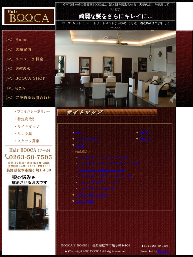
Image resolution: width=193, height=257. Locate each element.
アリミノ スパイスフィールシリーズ (104, 176)
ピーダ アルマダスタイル (96, 188)
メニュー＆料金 (86, 139)
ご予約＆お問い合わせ (91, 195)
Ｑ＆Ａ (79, 145)
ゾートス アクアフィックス (98, 182)
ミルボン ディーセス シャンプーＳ (103, 157)
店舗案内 (145, 132)
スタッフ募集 (84, 201)
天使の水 (145, 139)
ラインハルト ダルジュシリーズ (101, 170)
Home (79, 132)
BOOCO (163, 251)
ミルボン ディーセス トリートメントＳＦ (108, 164)
